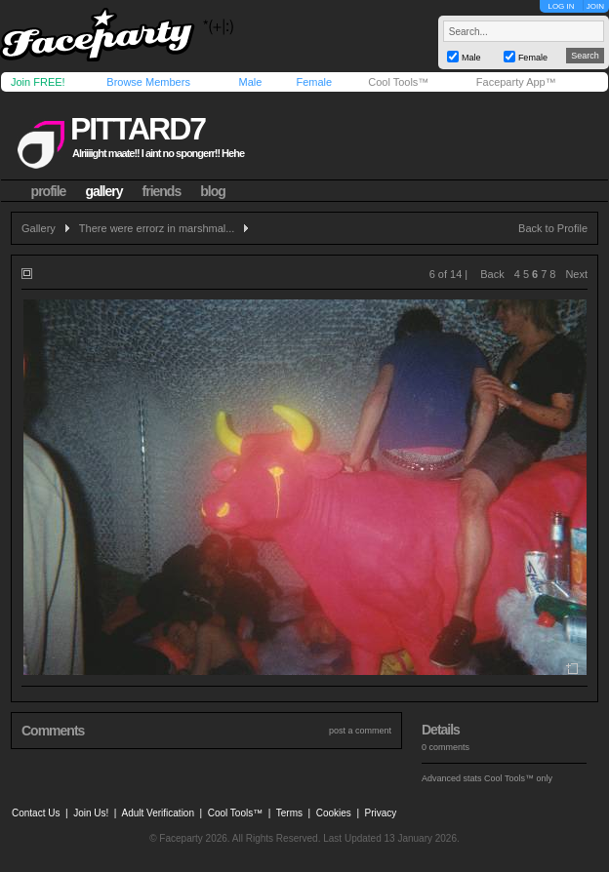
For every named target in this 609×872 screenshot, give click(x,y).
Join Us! (90, 813)
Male (250, 82)
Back (492, 274)
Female (314, 82)
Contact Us (36, 813)
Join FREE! (38, 82)
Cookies (333, 813)
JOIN (595, 6)
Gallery (38, 228)
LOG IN (561, 6)
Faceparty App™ (516, 82)
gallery (103, 191)
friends (162, 191)
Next (576, 274)
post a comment (360, 730)
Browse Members (148, 82)
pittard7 (137, 128)
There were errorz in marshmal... (157, 228)
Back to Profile (553, 228)
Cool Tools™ (398, 82)
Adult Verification (157, 813)
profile (48, 191)
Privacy (381, 813)
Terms (289, 813)
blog (212, 191)
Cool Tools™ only (518, 778)
